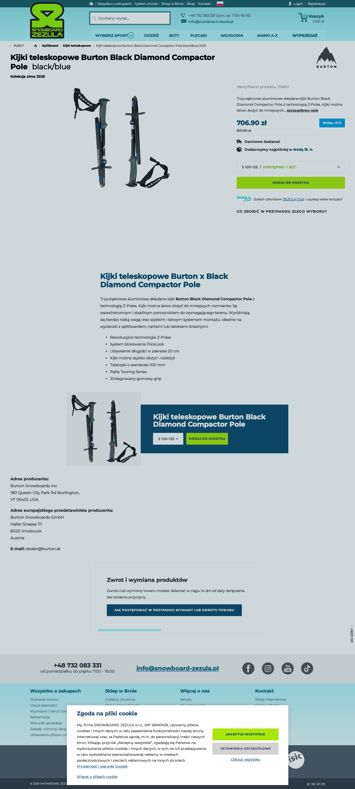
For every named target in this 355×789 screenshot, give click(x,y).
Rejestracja (316, 4)
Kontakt (264, 691)
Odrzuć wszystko (245, 759)
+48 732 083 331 (77, 665)
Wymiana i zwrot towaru (51, 711)
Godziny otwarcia (120, 699)
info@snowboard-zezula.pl (207, 21)
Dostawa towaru (44, 699)
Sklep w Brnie (121, 691)
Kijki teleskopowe (77, 45)
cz (308, 783)
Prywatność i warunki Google (102, 766)
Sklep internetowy (270, 699)
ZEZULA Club (293, 199)
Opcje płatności (43, 705)
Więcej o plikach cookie (97, 776)
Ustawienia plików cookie (52, 735)
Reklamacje (40, 717)
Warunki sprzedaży (46, 723)
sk (313, 783)
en (323, 783)
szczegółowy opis (302, 110)
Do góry (352, 634)
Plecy (17, 45)
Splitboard (50, 45)
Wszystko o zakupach (55, 691)
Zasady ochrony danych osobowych (61, 729)
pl (318, 783)
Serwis (185, 699)
